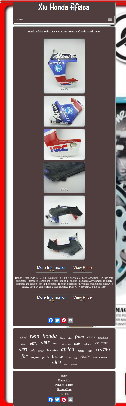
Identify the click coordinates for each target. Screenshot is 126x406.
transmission (100, 357)
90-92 (68, 358)
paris (45, 357)
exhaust (101, 343)
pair (77, 343)
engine (35, 357)
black (62, 338)
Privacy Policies (64, 384)
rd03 (23, 349)
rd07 (45, 342)
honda (49, 336)
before (81, 350)
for (24, 356)
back (65, 365)
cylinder (74, 365)
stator (24, 344)
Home (64, 375)
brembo (52, 350)
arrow (41, 350)
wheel (23, 337)
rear (56, 343)
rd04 (56, 362)
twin (34, 336)
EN (61, 394)
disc (70, 338)
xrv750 (102, 349)
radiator (88, 344)
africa (67, 349)
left (33, 350)
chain (85, 357)
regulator (103, 337)
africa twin (66, 344)
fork (75, 358)
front (79, 336)
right (90, 351)
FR (67, 394)
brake (57, 356)
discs (91, 337)
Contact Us (64, 380)
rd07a (33, 343)
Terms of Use (64, 389)
